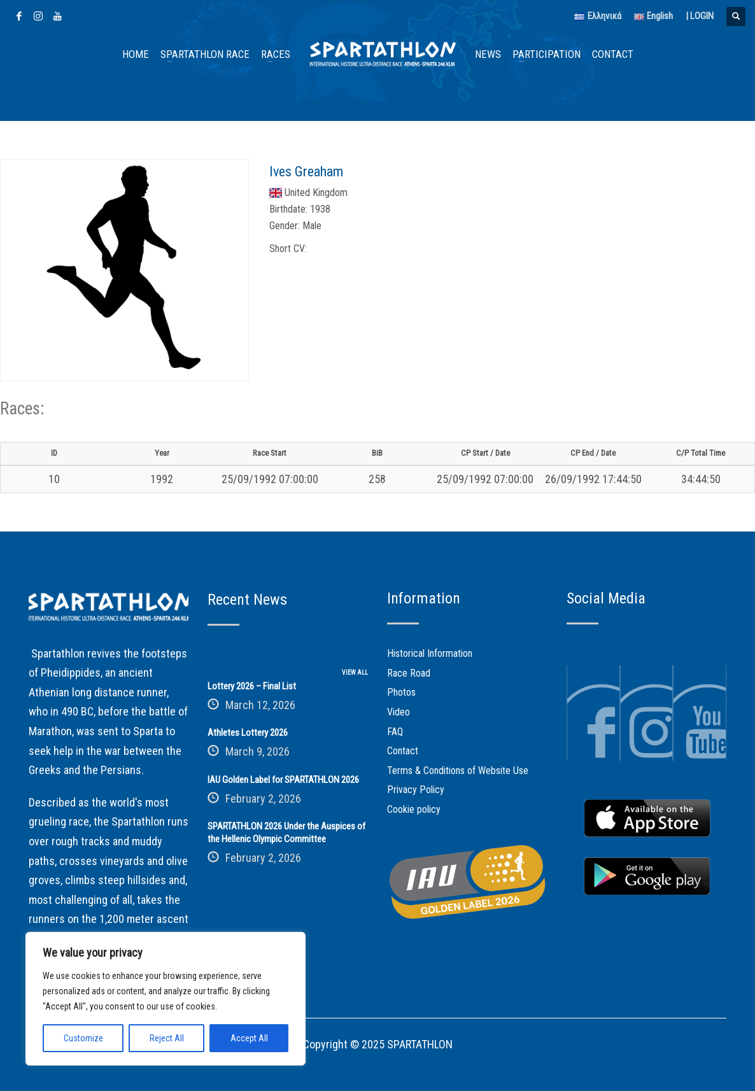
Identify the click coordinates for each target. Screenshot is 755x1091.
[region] (165, 999)
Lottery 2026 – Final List (252, 686)
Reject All (167, 1038)
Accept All (249, 1038)
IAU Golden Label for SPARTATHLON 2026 (283, 779)
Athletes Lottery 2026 (248, 732)
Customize (83, 1038)
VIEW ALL (355, 672)
